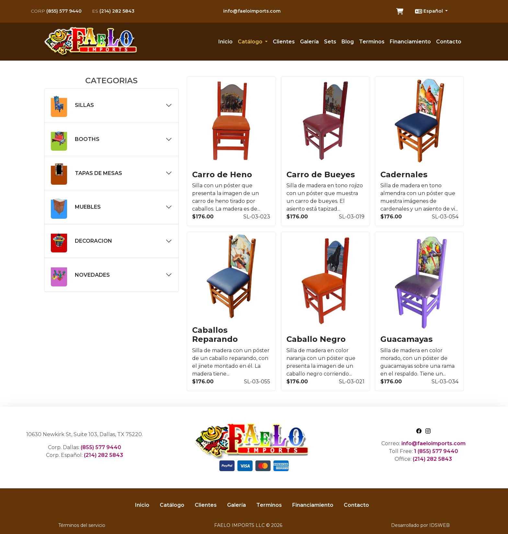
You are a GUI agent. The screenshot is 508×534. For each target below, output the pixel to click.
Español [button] (429, 11)
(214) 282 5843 (113, 11)
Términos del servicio (81, 525)
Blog (347, 42)
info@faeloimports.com (252, 11)
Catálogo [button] (251, 42)
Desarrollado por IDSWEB (420, 525)
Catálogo (172, 505)
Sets (330, 42)
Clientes (284, 42)
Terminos (372, 42)
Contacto (448, 42)
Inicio (225, 42)
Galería (309, 42)
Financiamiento (410, 42)
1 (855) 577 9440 (436, 451)
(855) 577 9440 (56, 11)
